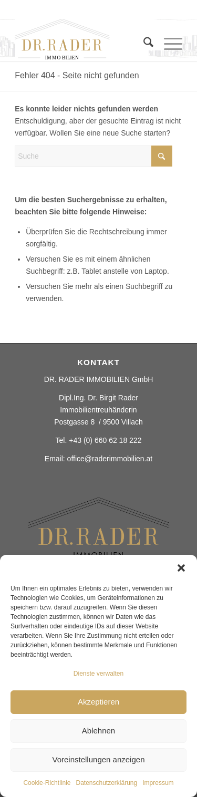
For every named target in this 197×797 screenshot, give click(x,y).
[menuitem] (143, 49)
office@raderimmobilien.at (110, 458)
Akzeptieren (98, 701)
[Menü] (167, 44)
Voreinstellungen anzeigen (99, 759)
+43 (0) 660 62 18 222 (105, 440)
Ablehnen (98, 730)
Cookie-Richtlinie (46, 782)
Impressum (157, 782)
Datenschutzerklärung (106, 782)
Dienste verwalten (98, 673)
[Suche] (143, 44)
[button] (181, 568)
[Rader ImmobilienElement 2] (82, 40)
